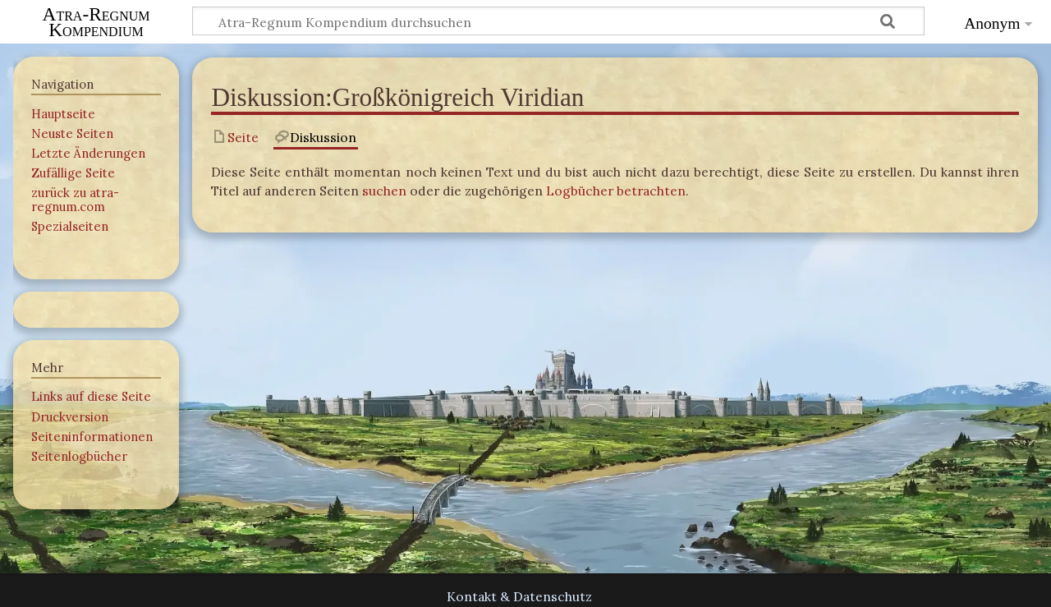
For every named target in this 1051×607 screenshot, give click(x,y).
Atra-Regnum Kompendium (96, 22)
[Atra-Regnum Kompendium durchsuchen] (558, 20)
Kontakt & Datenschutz (519, 596)
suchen (384, 190)
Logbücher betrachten (616, 190)
